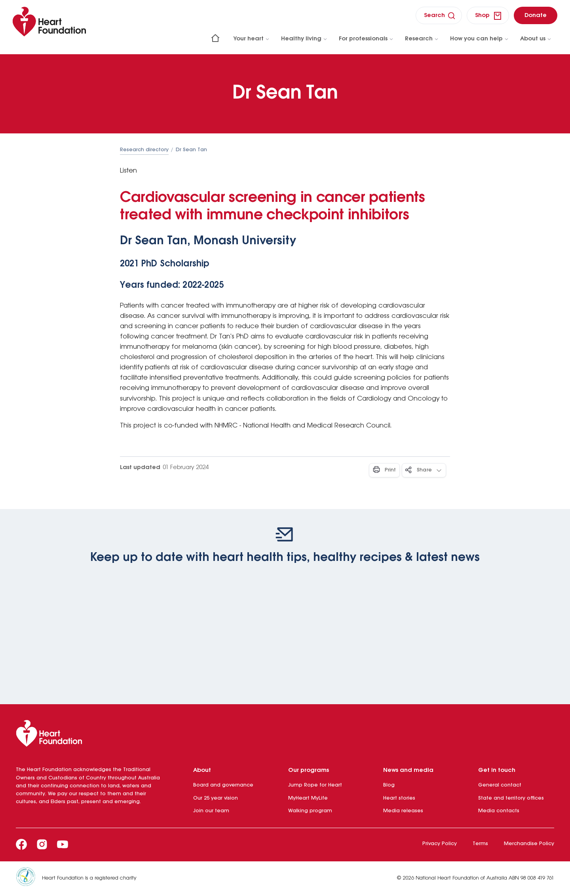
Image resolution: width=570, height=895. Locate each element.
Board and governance (223, 785)
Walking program (310, 811)
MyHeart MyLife (308, 798)
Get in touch (496, 770)
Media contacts (498, 811)
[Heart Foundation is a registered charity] (29, 878)
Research (422, 39)
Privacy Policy (439, 844)
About (202, 770)
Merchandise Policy (529, 844)
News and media (408, 770)
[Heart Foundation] (285, 735)
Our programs (308, 770)
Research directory (144, 150)
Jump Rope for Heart (315, 785)
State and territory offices (511, 798)
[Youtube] (62, 844)
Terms (480, 844)
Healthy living (304, 39)
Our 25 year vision (215, 798)
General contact (499, 785)
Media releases (403, 811)
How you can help (479, 39)
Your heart (252, 39)
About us (536, 39)
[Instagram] (42, 844)
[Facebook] (21, 844)
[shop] (488, 15)
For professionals (366, 39)
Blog (389, 785)
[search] (439, 15)
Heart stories (399, 798)
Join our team (211, 811)
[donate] (535, 15)
